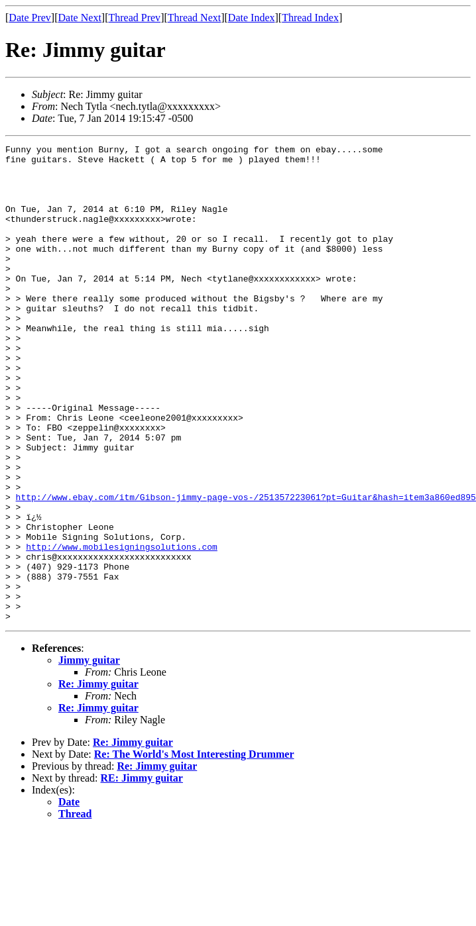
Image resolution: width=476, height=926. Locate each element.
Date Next (79, 17)
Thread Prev (134, 17)
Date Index (251, 17)
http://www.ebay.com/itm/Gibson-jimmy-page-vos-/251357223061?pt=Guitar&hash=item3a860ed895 (246, 568)
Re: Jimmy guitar (98, 779)
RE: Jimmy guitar (142, 873)
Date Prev (30, 17)
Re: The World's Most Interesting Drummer (194, 849)
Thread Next (194, 17)
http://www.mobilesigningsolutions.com (121, 628)
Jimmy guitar (89, 755)
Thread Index (310, 17)
